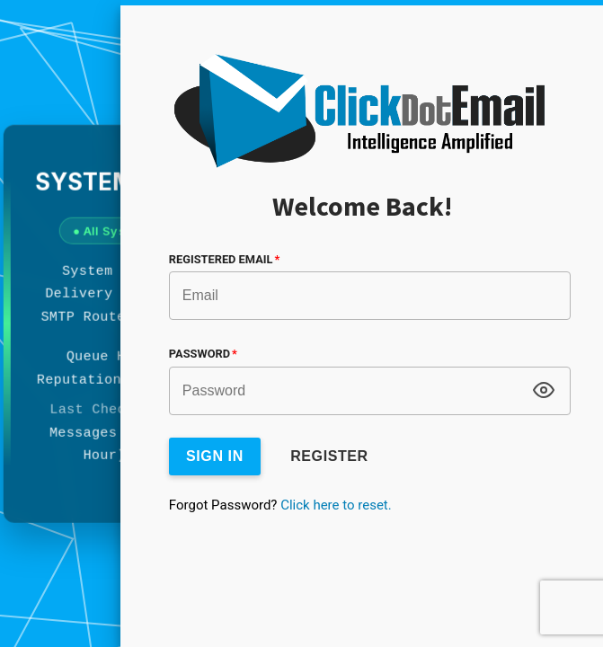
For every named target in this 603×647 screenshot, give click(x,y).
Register (329, 456)
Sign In (215, 456)
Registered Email (224, 259)
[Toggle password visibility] (543, 390)
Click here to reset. (336, 505)
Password (203, 353)
